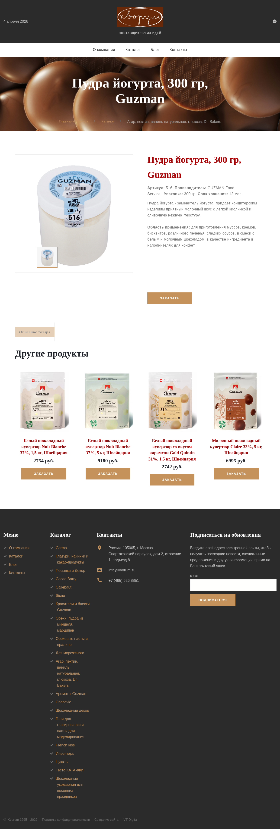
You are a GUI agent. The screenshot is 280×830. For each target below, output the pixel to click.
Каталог (133, 50)
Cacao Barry (66, 580)
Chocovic (63, 703)
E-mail (194, 576)
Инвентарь (65, 754)
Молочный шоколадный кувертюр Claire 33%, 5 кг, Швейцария (236, 448)
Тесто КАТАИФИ (70, 771)
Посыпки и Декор (70, 571)
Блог (155, 50)
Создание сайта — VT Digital (116, 820)
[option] (74, 213)
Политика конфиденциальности (66, 820)
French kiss (65, 746)
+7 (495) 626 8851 (124, 581)
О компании (104, 50)
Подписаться (213, 601)
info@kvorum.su (122, 571)
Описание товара (37, 333)
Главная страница (73, 121)
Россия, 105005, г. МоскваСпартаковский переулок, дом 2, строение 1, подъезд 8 (145, 555)
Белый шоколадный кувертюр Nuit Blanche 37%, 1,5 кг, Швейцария (43, 448)
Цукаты (62, 763)
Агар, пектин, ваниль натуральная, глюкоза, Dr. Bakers (68, 674)
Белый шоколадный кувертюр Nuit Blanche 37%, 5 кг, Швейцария (108, 448)
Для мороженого (70, 654)
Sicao (60, 596)
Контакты (178, 50)
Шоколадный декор (72, 711)
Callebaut (63, 588)
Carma (61, 549)
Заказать (170, 298)
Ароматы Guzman (71, 695)
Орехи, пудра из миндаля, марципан (70, 625)
